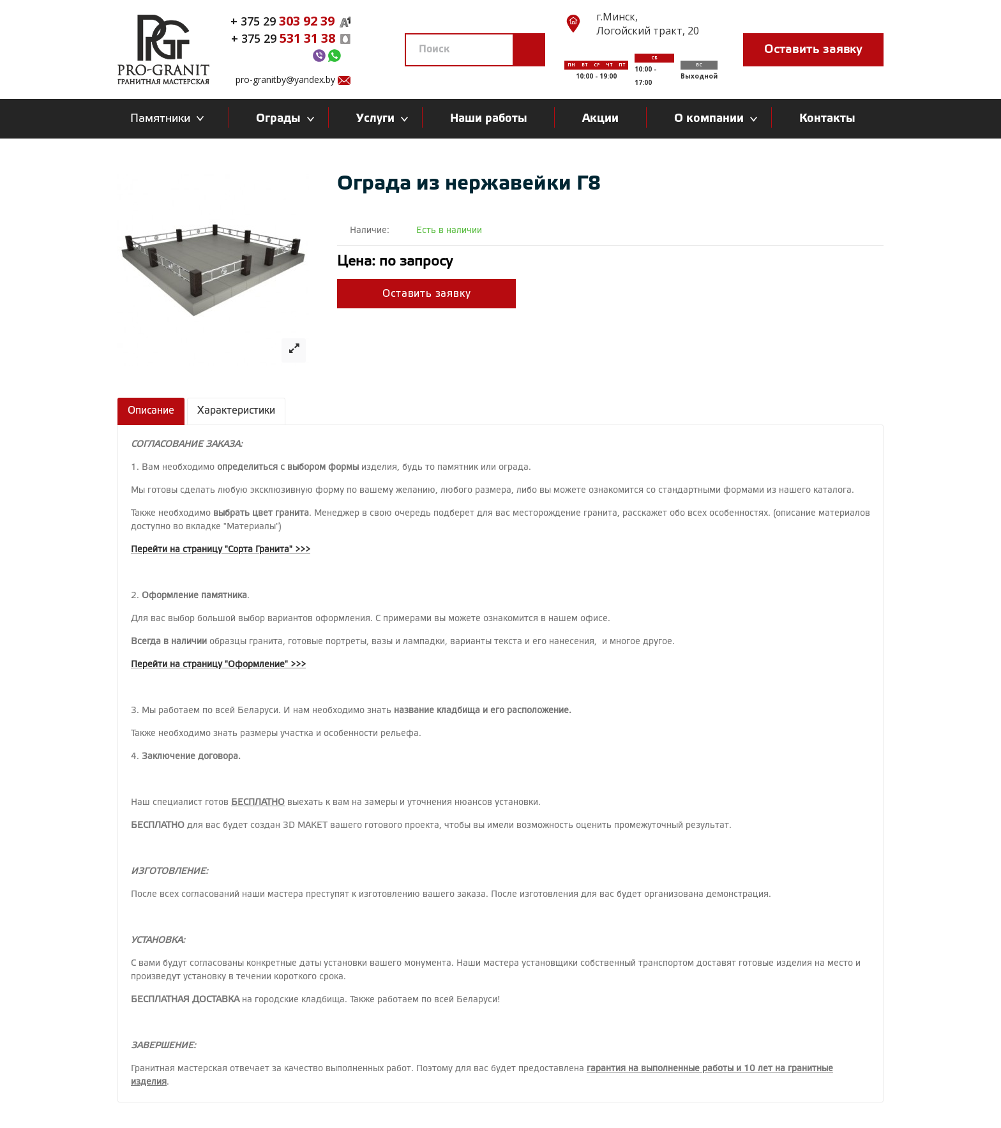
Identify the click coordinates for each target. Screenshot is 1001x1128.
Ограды (281, 119)
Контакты (827, 119)
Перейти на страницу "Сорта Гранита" (211, 550)
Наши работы (488, 119)
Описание (151, 411)
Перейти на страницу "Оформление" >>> (218, 665)
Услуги (378, 119)
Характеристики (236, 411)
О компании (712, 119)
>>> (302, 550)
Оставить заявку (813, 50)
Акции (600, 119)
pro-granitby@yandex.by (285, 79)
